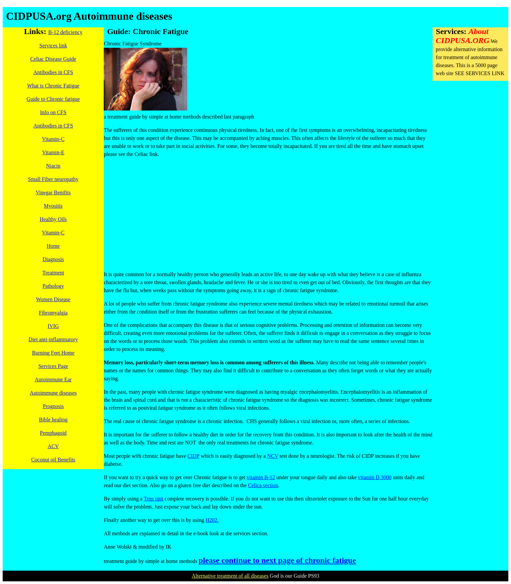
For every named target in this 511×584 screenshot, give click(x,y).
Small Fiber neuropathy (53, 179)
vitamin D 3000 (374, 477)
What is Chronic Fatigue (53, 85)
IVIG (53, 326)
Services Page (53, 366)
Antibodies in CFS (53, 72)
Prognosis (53, 406)
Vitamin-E (53, 152)
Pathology (53, 286)
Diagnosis (53, 259)
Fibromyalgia (53, 313)
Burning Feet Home (53, 353)
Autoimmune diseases (53, 393)
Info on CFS (53, 112)
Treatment (53, 272)
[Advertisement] (268, 210)
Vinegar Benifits (53, 192)
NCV (273, 456)
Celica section (263, 485)
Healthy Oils (53, 219)
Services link (53, 45)
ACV (53, 446)
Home (53, 246)
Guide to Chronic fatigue (53, 99)
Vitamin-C (53, 139)
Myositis (53, 206)
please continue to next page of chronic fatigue (277, 560)
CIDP (193, 456)
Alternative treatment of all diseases (230, 576)
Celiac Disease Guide (53, 59)
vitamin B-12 (261, 477)
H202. (212, 520)
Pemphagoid (53, 433)
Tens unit (153, 499)
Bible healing (53, 419)
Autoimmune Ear (53, 379)
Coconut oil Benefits (53, 459)
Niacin (53, 166)
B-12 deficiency (65, 32)
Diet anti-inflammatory (53, 339)
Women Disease (53, 299)
